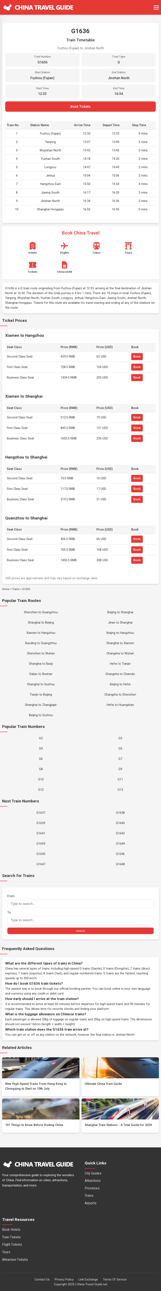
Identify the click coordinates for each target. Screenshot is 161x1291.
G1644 (120, 843)
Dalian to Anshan (40, 674)
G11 (120, 779)
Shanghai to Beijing (41, 622)
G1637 (40, 813)
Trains (15, 589)
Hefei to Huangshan (120, 705)
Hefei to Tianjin (120, 664)
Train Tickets (11, 1237)
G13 (120, 790)
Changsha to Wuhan (120, 653)
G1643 (40, 843)
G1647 (40, 864)
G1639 (40, 823)
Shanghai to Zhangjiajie (41, 705)
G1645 (40, 854)
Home (5, 589)
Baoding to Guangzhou (41, 643)
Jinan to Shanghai (120, 622)
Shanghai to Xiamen (120, 643)
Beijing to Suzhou (41, 715)
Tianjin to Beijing (41, 694)
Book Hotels (11, 1230)
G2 (41, 738)
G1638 (120, 813)
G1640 (120, 823)
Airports (90, 1203)
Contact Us (42, 1279)
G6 (41, 759)
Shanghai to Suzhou (41, 684)
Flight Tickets (12, 1244)
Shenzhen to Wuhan (41, 653)
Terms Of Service (115, 1279)
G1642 (120, 833)
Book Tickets (80, 107)
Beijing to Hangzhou (120, 633)
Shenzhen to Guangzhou (41, 612)
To (80, 917)
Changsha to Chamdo (120, 674)
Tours (6, 1252)
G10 (41, 779)
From (80, 901)
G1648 (120, 864)
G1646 (120, 854)
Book (137, 356)
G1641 (40, 833)
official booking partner (75, 989)
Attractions (93, 1181)
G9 (120, 769)
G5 (120, 748)
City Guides (93, 1173)
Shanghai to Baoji (41, 664)
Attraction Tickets (15, 1260)
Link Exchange (88, 1279)
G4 (41, 748)
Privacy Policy (64, 1279)
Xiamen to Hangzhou (40, 633)
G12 (41, 790)
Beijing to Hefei (120, 684)
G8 (41, 769)
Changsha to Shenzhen (120, 694)
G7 (120, 759)
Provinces (92, 1188)
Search (80, 930)
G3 (120, 738)
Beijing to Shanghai (120, 612)
